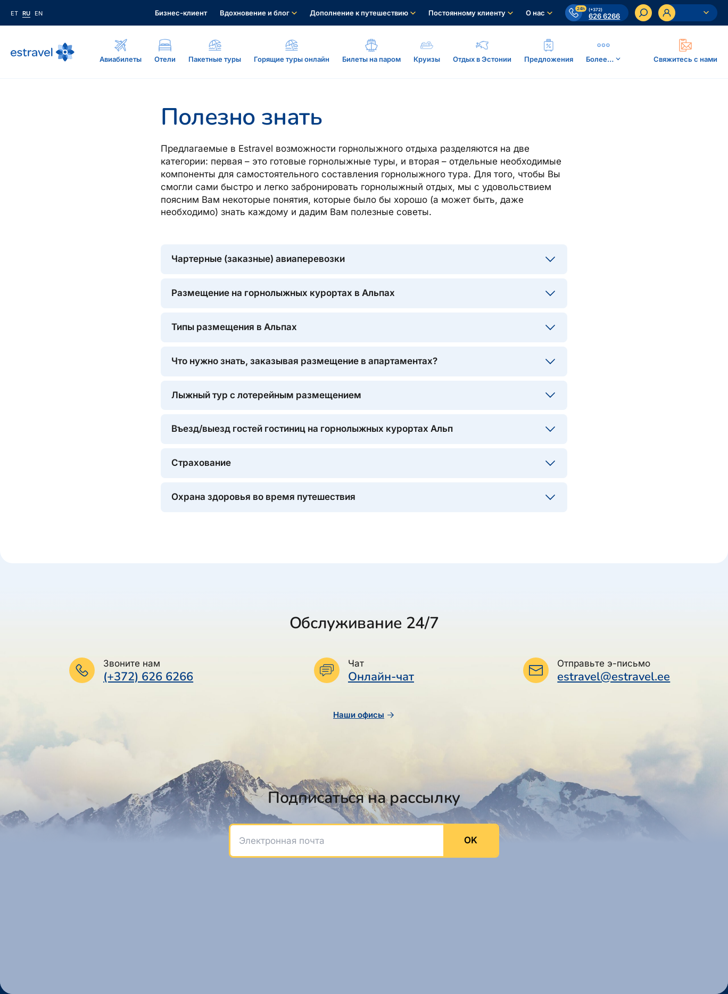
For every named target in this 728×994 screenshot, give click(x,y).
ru (26, 13)
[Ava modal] (685, 51)
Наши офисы (364, 715)
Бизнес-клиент (181, 13)
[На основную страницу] (43, 52)
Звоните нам (131, 663)
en (39, 13)
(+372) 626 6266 (148, 677)
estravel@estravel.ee (613, 677)
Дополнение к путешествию (359, 13)
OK (470, 840)
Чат (356, 663)
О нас (535, 13)
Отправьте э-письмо (603, 663)
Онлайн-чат (381, 677)
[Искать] (643, 12)
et (14, 13)
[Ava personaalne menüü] (687, 12)
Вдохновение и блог (254, 13)
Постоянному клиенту (467, 13)
